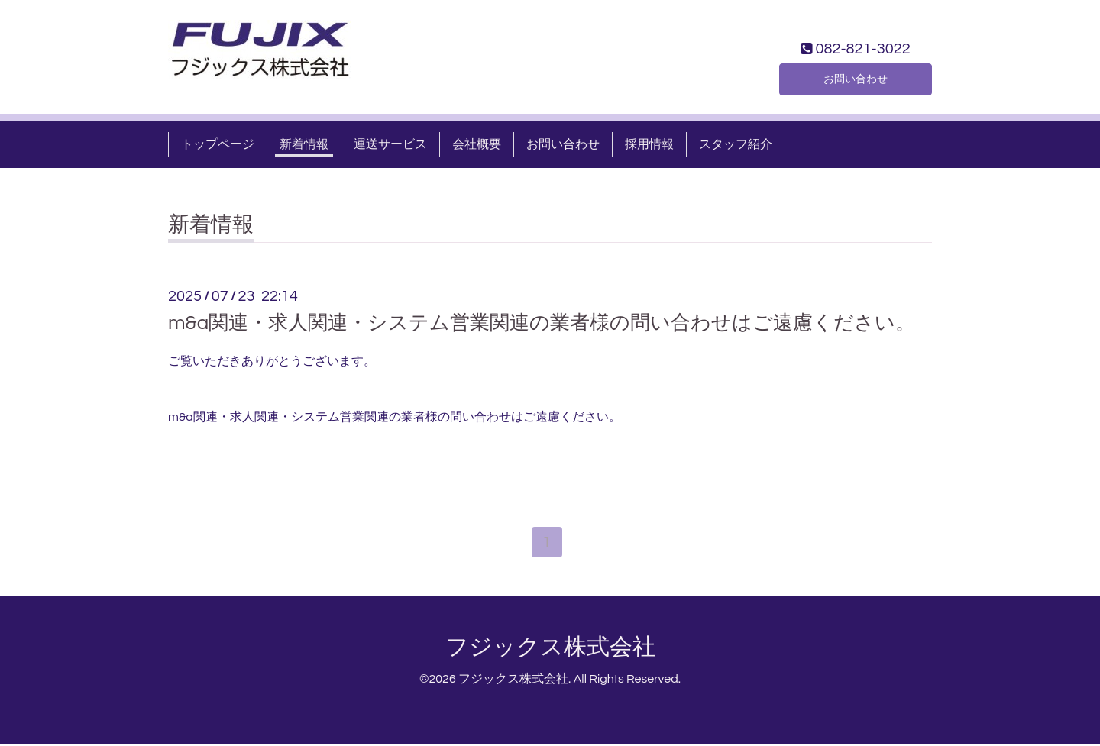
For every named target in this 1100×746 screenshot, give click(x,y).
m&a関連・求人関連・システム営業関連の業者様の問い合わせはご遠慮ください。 (541, 323)
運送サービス (390, 144)
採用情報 (649, 144)
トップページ (217, 144)
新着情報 (304, 144)
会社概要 (476, 144)
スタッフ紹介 (735, 144)
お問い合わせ (855, 77)
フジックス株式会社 (550, 649)
